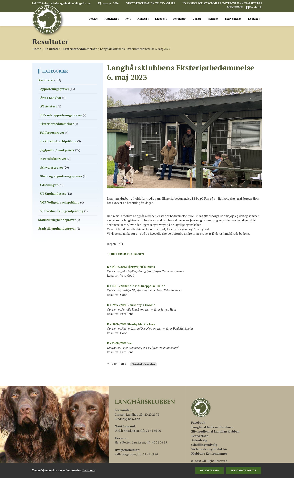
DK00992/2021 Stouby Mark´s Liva (131, 324)
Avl (128, 19)
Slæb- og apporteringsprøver (61, 176)
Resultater (179, 18)
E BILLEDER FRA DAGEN (126, 254)
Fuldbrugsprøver (52, 132)
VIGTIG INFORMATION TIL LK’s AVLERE (150, 3)
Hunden (143, 19)
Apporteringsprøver (54, 89)
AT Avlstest (48, 106)
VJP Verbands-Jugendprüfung (61, 211)
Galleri (197, 18)
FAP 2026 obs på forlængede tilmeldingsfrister (61, 3)
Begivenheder (233, 18)
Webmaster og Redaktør (209, 449)
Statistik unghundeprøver (57, 220)
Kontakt (254, 19)
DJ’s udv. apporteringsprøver (61, 115)
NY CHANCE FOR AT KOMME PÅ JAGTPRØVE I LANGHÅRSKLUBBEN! (224, 3)
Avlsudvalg (199, 440)
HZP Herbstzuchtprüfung (58, 141)
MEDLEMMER (235, 7)
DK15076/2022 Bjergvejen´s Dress (131, 267)
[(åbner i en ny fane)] (198, 422)
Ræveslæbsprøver (53, 159)
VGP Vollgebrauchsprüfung (59, 202)
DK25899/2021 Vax (120, 343)
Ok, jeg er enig (209, 470)
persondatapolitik (243, 470)
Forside (93, 18)
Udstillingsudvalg (204, 445)
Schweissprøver (51, 167)
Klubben (161, 19)
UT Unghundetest (53, 193)
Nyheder (213, 18)
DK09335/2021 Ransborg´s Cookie (131, 305)
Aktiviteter (112, 19)
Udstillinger (49, 185)
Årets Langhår (50, 98)
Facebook (255, 7)
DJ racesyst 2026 (108, 3)
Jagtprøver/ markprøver (57, 150)
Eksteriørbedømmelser (143, 364)
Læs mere (89, 470)
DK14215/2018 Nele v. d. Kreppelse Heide (136, 286)
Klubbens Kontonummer (209, 453)
